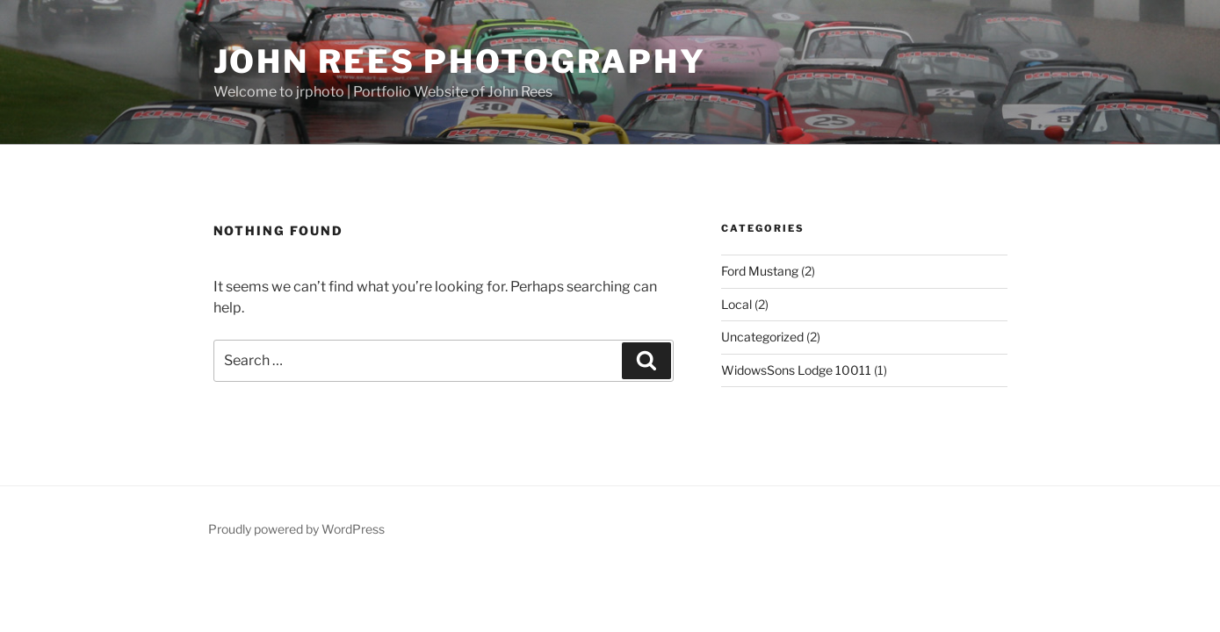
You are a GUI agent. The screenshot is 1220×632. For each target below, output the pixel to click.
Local (736, 304)
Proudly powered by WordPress (296, 528)
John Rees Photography (459, 61)
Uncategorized (762, 336)
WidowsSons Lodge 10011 (796, 370)
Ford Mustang (759, 270)
